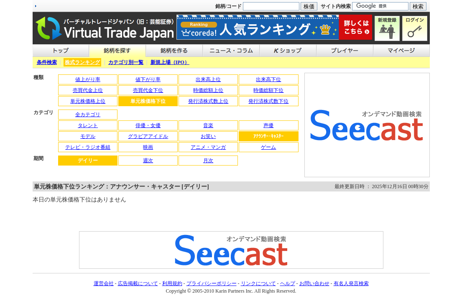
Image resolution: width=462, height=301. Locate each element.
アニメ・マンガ (208, 147)
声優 (268, 125)
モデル (87, 136)
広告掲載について (138, 283)
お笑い (208, 136)
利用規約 (172, 283)
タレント (88, 125)
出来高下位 (268, 79)
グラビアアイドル (148, 136)
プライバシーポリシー (211, 283)
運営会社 (104, 283)
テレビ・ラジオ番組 (87, 147)
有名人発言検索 (351, 283)
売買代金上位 (88, 90)
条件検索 (47, 62)
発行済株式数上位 (208, 101)
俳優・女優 (148, 125)
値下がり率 (148, 79)
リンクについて (258, 283)
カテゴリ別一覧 (125, 62)
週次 (148, 160)
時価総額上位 (208, 90)
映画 (148, 147)
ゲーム (268, 147)
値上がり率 (87, 79)
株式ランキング (82, 62)
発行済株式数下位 (268, 101)
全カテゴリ (87, 114)
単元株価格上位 (87, 101)
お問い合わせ (314, 283)
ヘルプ (287, 283)
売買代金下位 (148, 90)
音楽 (208, 125)
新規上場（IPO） (170, 62)
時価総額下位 (268, 90)
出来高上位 (208, 79)
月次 (208, 160)
